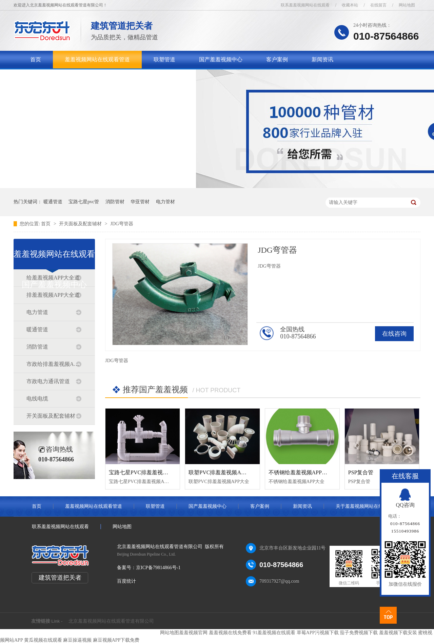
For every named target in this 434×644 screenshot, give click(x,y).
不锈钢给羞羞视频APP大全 (301, 472)
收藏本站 (350, 5)
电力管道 (37, 312)
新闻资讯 (322, 59)
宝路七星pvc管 (83, 201)
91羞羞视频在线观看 (274, 632)
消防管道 (37, 347)
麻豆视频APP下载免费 (116, 640)
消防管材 (114, 201)
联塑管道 (164, 59)
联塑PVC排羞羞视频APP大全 (223, 472)
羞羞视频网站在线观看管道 (97, 59)
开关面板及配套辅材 (81, 223)
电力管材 (165, 201)
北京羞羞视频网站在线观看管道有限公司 (111, 621)
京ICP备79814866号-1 (158, 567)
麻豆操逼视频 (77, 640)
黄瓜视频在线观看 (43, 640)
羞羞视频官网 (193, 632)
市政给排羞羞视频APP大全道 (53, 364)
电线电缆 (37, 398)
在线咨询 (394, 333)
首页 (35, 59)
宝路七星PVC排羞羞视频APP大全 (149, 472)
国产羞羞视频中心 (220, 59)
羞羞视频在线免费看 (230, 632)
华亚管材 (140, 201)
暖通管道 (52, 201)
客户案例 (277, 59)
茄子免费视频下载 (359, 632)
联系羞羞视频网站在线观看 (305, 5)
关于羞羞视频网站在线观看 (62, 77)
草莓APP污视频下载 (318, 632)
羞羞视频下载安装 (398, 632)
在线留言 (378, 5)
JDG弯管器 (121, 223)
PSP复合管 (361, 472)
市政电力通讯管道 (48, 381)
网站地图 (407, 5)
